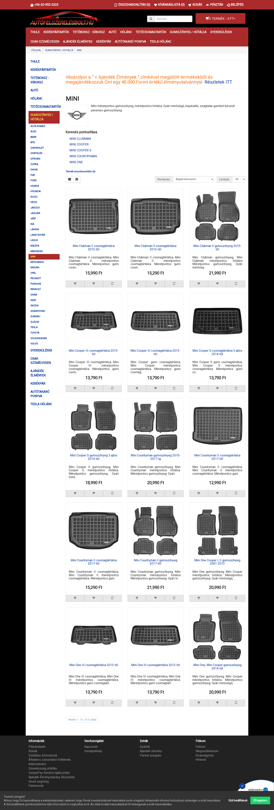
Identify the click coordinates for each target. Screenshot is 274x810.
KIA (32, 224)
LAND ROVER (37, 234)
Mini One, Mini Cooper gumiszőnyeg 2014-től (217, 666)
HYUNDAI (35, 191)
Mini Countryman (83, 156)
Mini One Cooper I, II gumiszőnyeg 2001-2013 (217, 561)
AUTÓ (112, 32)
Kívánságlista (204, 755)
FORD (33, 180)
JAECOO (35, 207)
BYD (32, 142)
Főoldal (36, 50)
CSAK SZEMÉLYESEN (44, 41)
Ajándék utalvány (151, 750)
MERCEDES (36, 251)
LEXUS (34, 240)
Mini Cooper (79, 144)
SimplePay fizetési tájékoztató (49, 772)
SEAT (33, 300)
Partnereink (36, 785)
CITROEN (35, 158)
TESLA (34, 327)
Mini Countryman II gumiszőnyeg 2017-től (155, 561)
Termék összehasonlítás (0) (80, 171)
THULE (35, 32)
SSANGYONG (37, 311)
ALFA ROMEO (37, 126)
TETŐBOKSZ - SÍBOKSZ (89, 32)
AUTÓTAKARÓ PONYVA (130, 41)
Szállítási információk (43, 755)
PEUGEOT (35, 278)
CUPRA (34, 164)
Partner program (150, 755)
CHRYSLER (36, 153)
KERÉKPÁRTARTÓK (56, 32)
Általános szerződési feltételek (50, 759)
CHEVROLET (37, 147)
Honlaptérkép (93, 750)
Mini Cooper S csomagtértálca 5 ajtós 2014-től (217, 352)
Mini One (76, 162)
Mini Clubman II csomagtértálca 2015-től (94, 247)
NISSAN (34, 267)
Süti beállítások (238, 800)
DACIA (34, 169)
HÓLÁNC (126, 32)
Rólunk (33, 750)
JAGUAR (35, 213)
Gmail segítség (39, 781)
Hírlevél (201, 759)
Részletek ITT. (219, 82)
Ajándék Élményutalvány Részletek (52, 777)
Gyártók (145, 746)
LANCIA (34, 229)
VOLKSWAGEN (38, 338)
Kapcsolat (91, 746)
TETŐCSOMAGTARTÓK (151, 32)
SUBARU (35, 316)
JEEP (33, 218)
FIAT (32, 175)
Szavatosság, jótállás (43, 768)
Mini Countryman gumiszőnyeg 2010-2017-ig (155, 457)
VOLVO (34, 343)
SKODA (34, 305)
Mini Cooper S (80, 150)
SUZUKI (34, 321)
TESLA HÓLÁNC (160, 41)
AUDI (33, 131)
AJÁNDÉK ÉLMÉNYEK (77, 41)
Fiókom (201, 746)
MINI (79, 50)
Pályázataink (37, 746)
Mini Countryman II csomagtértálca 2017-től (217, 457)
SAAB (33, 294)
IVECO (33, 202)
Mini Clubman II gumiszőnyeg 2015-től (217, 247)
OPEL (33, 273)
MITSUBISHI (37, 262)
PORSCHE (35, 283)
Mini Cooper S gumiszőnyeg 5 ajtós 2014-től (93, 457)
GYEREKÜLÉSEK (221, 32)
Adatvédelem (37, 764)
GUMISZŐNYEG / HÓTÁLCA (188, 32)
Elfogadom (260, 800)
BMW (33, 137)
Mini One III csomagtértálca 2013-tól (93, 665)
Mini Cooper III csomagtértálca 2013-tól (94, 352)
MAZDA (34, 245)
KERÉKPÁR (103, 41)
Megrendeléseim (207, 750)
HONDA (34, 186)
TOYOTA (34, 332)
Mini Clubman (80, 139)
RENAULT (35, 289)
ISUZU (33, 196)
